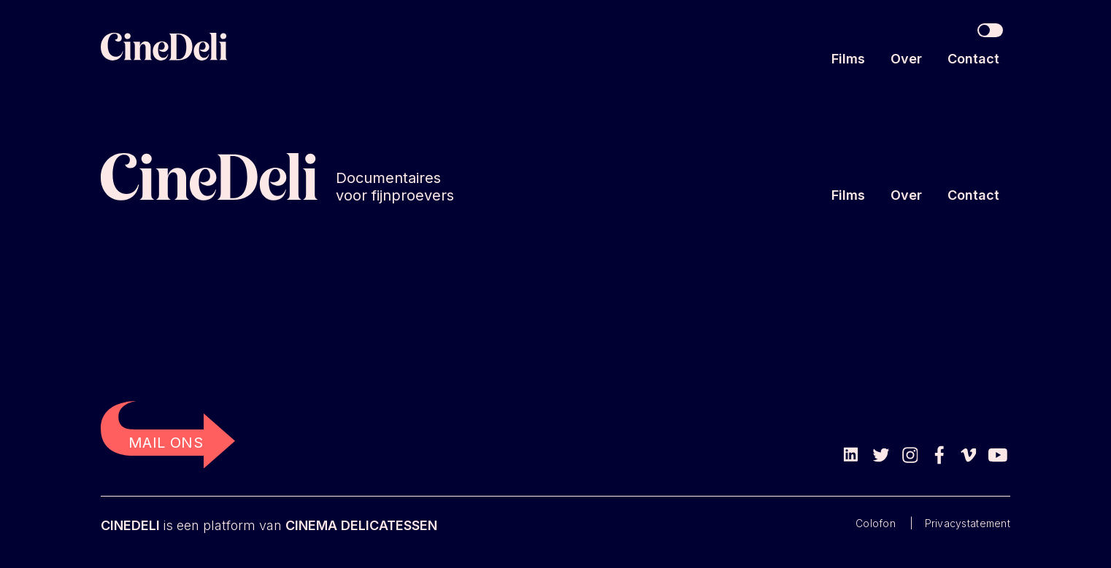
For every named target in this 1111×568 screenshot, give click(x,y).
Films (848, 58)
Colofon (876, 523)
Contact (973, 58)
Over (906, 58)
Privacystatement (967, 523)
